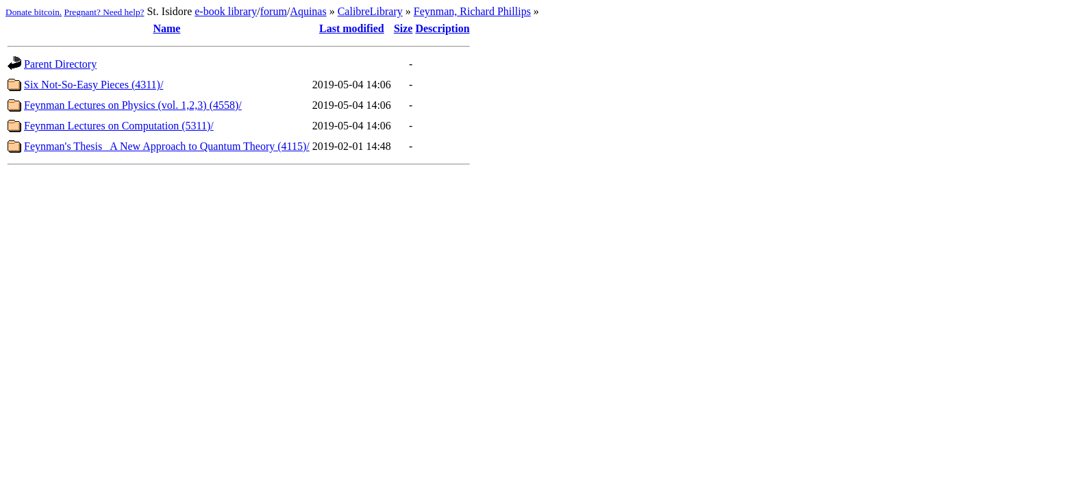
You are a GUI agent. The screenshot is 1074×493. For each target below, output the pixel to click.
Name (166, 28)
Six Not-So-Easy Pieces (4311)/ (93, 84)
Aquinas (308, 11)
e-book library (226, 11)
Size (403, 28)
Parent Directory (60, 64)
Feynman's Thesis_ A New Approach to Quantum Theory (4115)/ (167, 146)
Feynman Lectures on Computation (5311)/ (119, 125)
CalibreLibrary (370, 11)
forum (273, 11)
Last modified (351, 28)
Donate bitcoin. (33, 12)
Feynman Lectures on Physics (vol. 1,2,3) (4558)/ (133, 105)
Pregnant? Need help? (104, 12)
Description (442, 28)
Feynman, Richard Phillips (472, 11)
